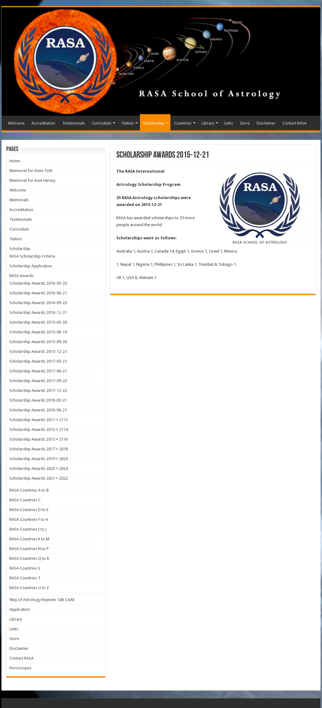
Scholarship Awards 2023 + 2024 (38, 468)
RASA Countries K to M (29, 539)
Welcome (16, 123)
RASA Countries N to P (29, 548)
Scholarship (153, 123)
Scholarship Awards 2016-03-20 (38, 283)
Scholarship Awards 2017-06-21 (38, 371)
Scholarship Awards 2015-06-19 (38, 332)
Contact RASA (294, 123)
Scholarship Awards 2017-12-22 (38, 390)
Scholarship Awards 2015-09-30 (38, 341)
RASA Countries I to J (28, 529)
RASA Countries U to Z (29, 587)
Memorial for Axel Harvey (32, 180)
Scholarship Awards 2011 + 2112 (38, 419)
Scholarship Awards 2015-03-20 (38, 322)
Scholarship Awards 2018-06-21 (38, 410)
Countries (183, 123)
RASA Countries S (24, 568)
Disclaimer (266, 123)
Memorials (19, 200)
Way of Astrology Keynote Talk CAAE (42, 599)
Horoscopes (20, 668)
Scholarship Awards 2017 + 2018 (38, 449)
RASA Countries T (25, 578)
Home (14, 161)
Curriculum (101, 123)
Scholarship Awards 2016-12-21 (38, 312)
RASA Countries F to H (28, 519)
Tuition (127, 123)
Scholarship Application (30, 266)
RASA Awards (21, 275)
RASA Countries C (25, 500)
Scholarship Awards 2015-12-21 (38, 351)
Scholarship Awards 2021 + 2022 (38, 478)
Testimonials (73, 123)
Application (19, 609)
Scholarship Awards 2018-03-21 (38, 400)
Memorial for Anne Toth (31, 170)
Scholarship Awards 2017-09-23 (38, 380)
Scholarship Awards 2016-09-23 (38, 302)
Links (228, 123)
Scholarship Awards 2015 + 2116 (38, 439)
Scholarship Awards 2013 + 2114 (38, 429)
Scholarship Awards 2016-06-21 (38, 293)
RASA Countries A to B (29, 490)
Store (245, 123)
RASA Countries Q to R (29, 558)
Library (208, 123)
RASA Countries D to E (28, 509)
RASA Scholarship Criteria (32, 256)
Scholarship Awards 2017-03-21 (38, 361)
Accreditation (43, 123)
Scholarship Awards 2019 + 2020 (38, 458)
